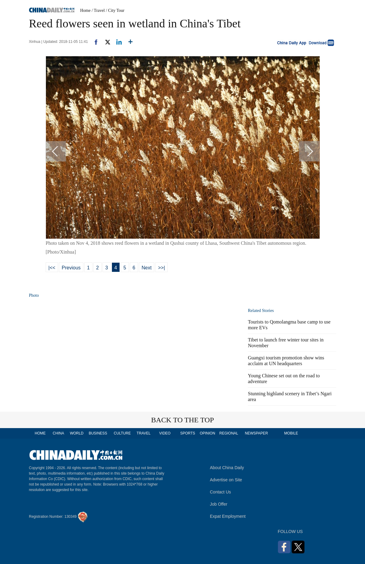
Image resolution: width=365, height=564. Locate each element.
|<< (51, 267)
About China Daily (227, 467)
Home (85, 10)
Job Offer (218, 504)
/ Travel (98, 10)
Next (147, 267)
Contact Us (220, 492)
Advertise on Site (226, 479)
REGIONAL (228, 433)
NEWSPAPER (256, 433)
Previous (71, 267)
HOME (40, 433)
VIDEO (164, 433)
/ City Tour (115, 10)
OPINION (207, 433)
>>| (161, 267)
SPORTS (187, 433)
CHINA (58, 433)
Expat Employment (228, 516)
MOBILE (291, 433)
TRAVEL (144, 433)
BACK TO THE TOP (182, 420)
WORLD (77, 433)
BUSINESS (98, 433)
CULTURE (122, 433)
